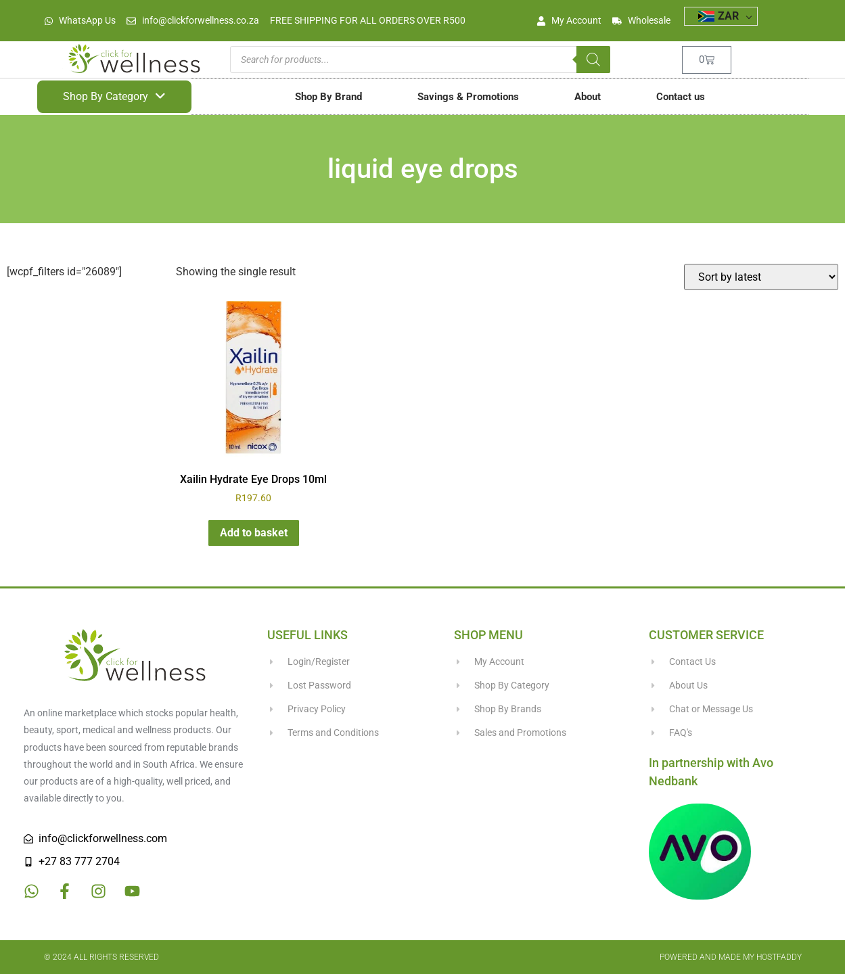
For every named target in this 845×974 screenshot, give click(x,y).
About (587, 97)
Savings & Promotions (468, 97)
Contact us (680, 97)
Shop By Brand (328, 97)
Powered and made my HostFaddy (731, 957)
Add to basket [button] (254, 532)
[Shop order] (761, 277)
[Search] (593, 59)
